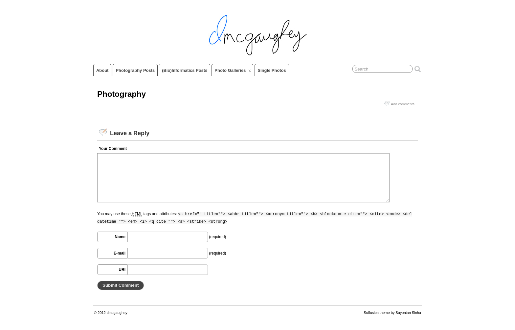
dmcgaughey (117, 313)
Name (120, 237)
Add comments (402, 104)
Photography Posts (135, 70)
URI (122, 269)
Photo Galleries (232, 72)
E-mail (119, 253)
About (102, 70)
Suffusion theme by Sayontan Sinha (392, 313)
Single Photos (272, 70)
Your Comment (113, 148)
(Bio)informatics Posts (184, 70)
